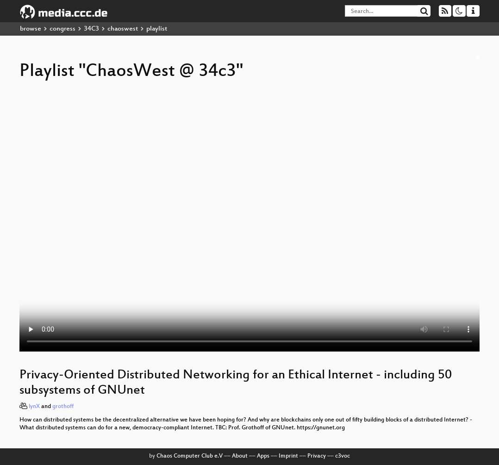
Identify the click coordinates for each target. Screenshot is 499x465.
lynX (34, 406)
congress (62, 29)
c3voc (342, 456)
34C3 (91, 29)
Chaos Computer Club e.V (189, 456)
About (240, 456)
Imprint (288, 456)
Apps (263, 456)
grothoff (63, 406)
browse (30, 29)
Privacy (316, 456)
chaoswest (122, 29)
